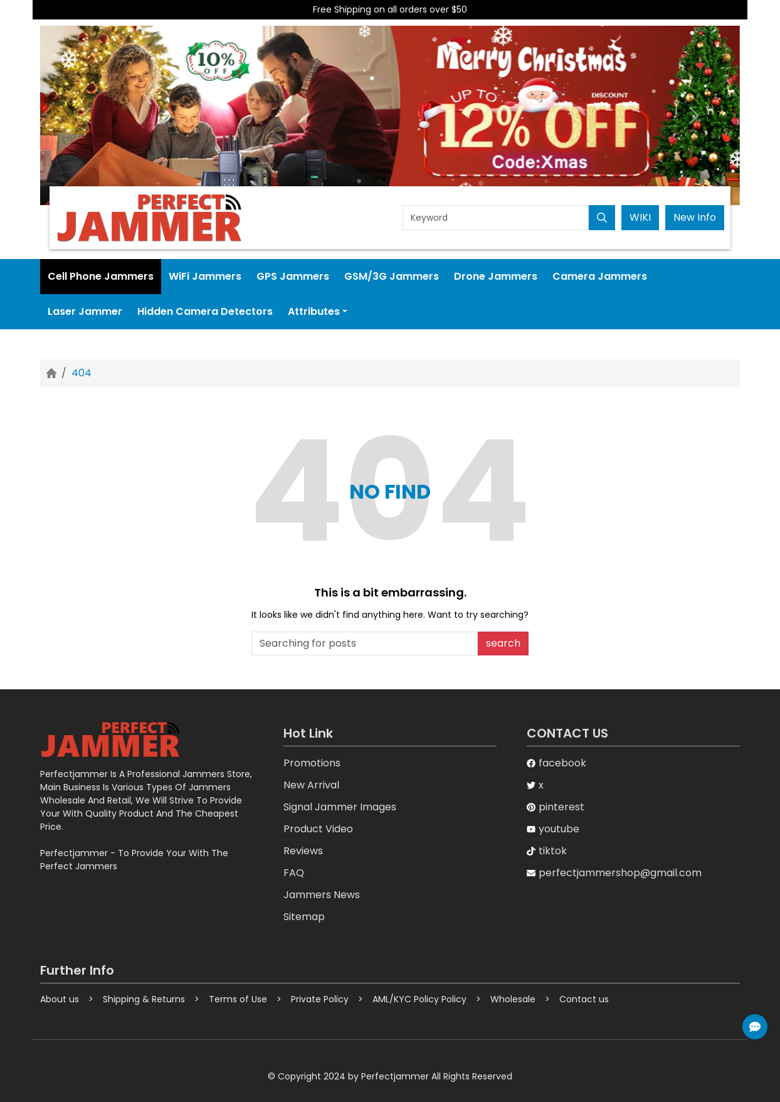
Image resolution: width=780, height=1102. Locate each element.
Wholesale (512, 999)
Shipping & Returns (144, 999)
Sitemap (304, 916)
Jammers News (321, 894)
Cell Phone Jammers (101, 276)
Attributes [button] (314, 311)
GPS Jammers (292, 276)
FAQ (293, 873)
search (503, 643)
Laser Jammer (85, 311)
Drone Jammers (495, 276)
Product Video (318, 829)
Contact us (584, 999)
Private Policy (320, 999)
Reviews (303, 851)
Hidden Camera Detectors (205, 311)
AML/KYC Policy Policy (419, 999)
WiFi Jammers (205, 276)
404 (81, 373)
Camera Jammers (599, 276)
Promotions (311, 763)
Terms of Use (238, 999)
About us (59, 999)
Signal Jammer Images (339, 807)
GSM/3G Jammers (391, 276)
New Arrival (311, 785)
